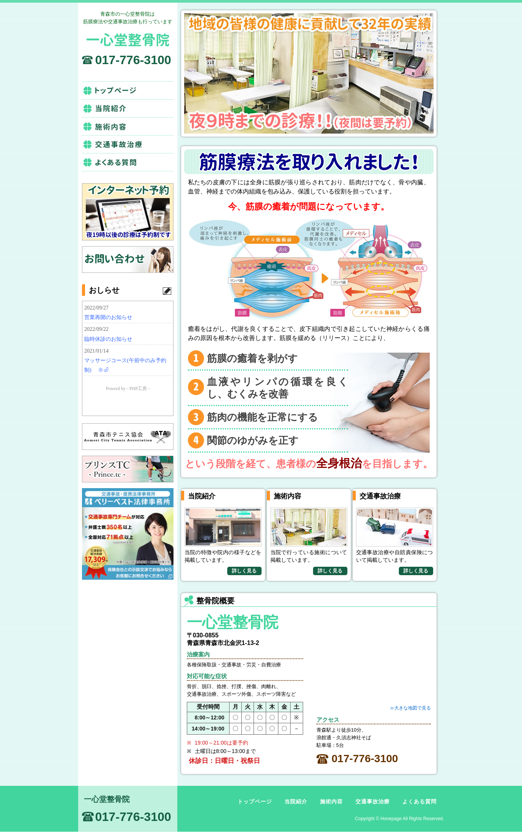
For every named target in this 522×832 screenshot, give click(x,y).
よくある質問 (127, 162)
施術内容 (127, 126)
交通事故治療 (127, 144)
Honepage (391, 818)
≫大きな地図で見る (410, 708)
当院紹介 (127, 108)
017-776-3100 (133, 60)
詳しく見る (244, 571)
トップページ (127, 90)
